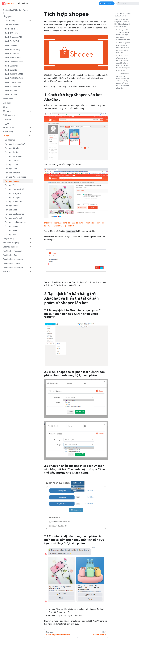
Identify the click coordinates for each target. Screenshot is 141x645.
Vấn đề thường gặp (11, 242)
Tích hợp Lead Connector (15, 222)
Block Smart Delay (12, 49)
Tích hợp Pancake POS (14, 189)
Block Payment (11, 90)
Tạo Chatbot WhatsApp (13, 267)
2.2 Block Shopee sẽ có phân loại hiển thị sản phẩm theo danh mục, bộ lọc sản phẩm (123, 47)
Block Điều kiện (11, 45)
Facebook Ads (9, 127)
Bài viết (6, 107)
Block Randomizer (12, 53)
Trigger (6, 123)
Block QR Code (11, 94)
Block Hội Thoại (11, 29)
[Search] (127, 3)
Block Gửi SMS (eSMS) (14, 74)
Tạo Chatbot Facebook (12, 251)
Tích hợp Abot (11, 210)
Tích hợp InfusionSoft (14, 156)
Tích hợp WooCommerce (15, 177)
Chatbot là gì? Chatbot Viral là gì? (16, 11)
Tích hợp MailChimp (13, 201)
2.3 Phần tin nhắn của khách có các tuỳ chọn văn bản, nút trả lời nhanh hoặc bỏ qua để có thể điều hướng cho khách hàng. (123, 63)
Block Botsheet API (13, 86)
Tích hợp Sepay (11, 226)
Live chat (7, 103)
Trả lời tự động (9, 20)
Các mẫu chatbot (10, 247)
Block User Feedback (14, 61)
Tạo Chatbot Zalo (10, 255)
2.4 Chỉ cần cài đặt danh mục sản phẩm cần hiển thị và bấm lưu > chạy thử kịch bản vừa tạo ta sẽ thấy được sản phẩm (122, 81)
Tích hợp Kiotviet (12, 160)
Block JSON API (11, 33)
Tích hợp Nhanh (11, 164)
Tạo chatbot (107, 3)
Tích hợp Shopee (12, 181)
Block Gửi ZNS (11, 70)
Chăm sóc (7, 119)
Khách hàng (8, 98)
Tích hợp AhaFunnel (13, 218)
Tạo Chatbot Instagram (13, 259)
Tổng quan (7, 16)
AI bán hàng (8, 131)
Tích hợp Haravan (12, 173)
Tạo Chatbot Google (11, 263)
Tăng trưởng (8, 238)
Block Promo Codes (13, 57)
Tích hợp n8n (10, 234)
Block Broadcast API (13, 37)
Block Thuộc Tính (12, 41)
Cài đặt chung (11, 140)
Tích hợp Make (11, 230)
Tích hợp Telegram (13, 193)
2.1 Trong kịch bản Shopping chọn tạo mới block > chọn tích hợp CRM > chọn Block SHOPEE (123, 34)
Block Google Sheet (13, 82)
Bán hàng (7, 111)
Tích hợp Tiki (10, 185)
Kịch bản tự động (12, 24)
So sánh (6, 271)
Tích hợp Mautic (11, 205)
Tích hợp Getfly (11, 152)
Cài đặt (6, 135)
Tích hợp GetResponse (14, 214)
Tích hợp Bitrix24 (12, 148)
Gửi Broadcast (9, 115)
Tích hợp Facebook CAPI (15, 144)
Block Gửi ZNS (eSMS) (14, 78)
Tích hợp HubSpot (12, 197)
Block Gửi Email (11, 66)
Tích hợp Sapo (11, 168)
